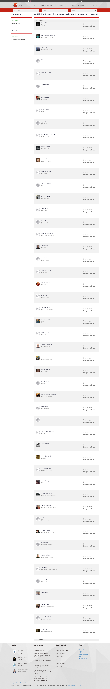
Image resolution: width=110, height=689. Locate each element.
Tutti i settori (14, 20)
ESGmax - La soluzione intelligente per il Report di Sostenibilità (42, 655)
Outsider (22, 683)
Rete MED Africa (61, 653)
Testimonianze (83, 658)
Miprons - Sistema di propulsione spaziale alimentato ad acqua (40, 678)
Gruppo (13, 683)
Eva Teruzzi (44, 518)
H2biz (34, 5)
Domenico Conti (46, 456)
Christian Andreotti (46, 307)
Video (72, 5)
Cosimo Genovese (46, 357)
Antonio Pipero (45, 196)
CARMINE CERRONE (47, 270)
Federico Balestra (46, 580)
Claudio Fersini (45, 320)
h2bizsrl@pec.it (72, 685)
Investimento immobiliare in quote (42, 661)
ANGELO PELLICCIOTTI (48, 134)
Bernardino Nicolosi (47, 221)
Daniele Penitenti (46, 382)
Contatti (92, 1)
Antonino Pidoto (46, 184)
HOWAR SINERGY (39, 650)
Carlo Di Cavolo (45, 258)
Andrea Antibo (45, 97)
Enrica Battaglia (45, 481)
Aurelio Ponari (45, 208)
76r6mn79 (44, 23)
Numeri (18, 683)
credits (79, 685)
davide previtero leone (47, 431)
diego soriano (45, 443)
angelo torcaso (45, 146)
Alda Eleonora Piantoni (48, 35)
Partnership (82, 653)
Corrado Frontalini (46, 344)
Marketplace (51, 5)
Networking (63, 5)
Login (81, 1)
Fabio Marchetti (45, 555)
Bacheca (86, 1)
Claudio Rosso (45, 332)
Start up (96, 5)
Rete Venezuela (61, 663)
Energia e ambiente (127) (18, 39)
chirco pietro (44, 295)
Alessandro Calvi (46, 72)
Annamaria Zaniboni (47, 159)
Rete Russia (60, 656)
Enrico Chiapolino (46, 505)
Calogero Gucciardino (47, 233)
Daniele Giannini (46, 369)
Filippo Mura (44, 629)
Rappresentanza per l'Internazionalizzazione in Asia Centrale (43, 671)
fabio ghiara (44, 542)
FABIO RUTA (44, 567)
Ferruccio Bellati (46, 617)
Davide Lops (44, 406)
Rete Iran (59, 660)
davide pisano (45, 419)
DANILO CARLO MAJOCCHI (49, 394)
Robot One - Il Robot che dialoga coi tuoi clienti (41, 666)
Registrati (97, 1)
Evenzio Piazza (45, 530)
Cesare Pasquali (45, 283)
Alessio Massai (45, 84)
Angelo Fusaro (45, 122)
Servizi (80, 651)
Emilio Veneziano (46, 468)
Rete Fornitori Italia (62, 650)
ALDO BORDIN (45, 47)
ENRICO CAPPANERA (47, 493)
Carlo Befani (44, 245)
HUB (42, 5)
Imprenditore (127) (16, 23)
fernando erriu (45, 604)
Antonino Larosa (46, 171)
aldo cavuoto (45, 60)
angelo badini (45, 109)
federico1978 (44, 592)
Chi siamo (81, 649)
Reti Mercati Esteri (83, 5)
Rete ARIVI (59, 666)
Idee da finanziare (83, 654)
